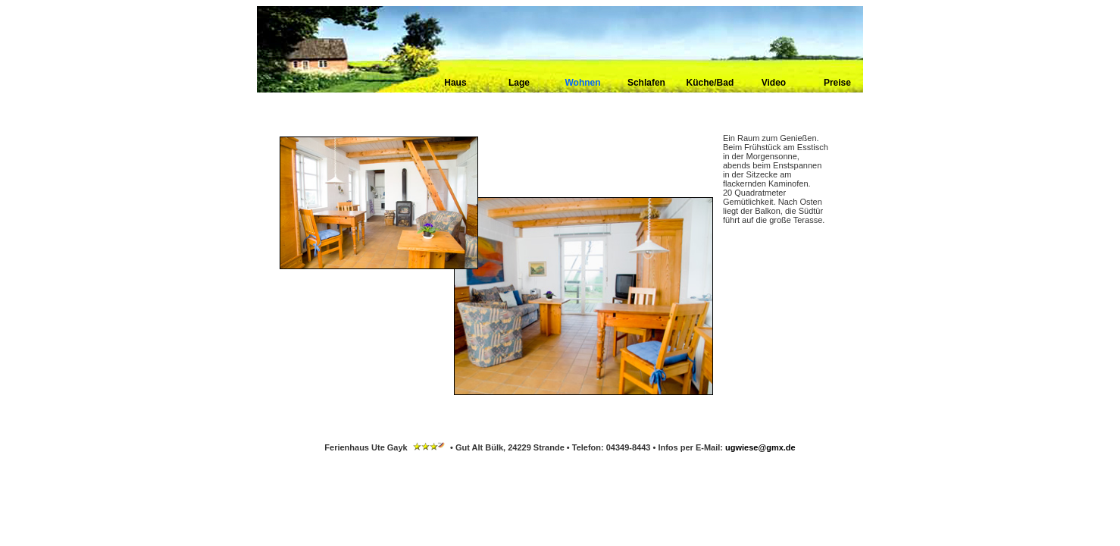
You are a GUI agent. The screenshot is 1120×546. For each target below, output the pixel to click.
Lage (519, 82)
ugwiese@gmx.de (760, 447)
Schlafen (646, 82)
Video (774, 82)
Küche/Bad (710, 82)
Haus (455, 82)
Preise (837, 82)
